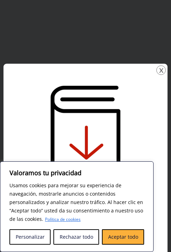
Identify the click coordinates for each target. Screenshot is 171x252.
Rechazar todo (76, 236)
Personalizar (30, 236)
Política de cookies (66, 219)
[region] (77, 207)
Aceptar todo (123, 236)
